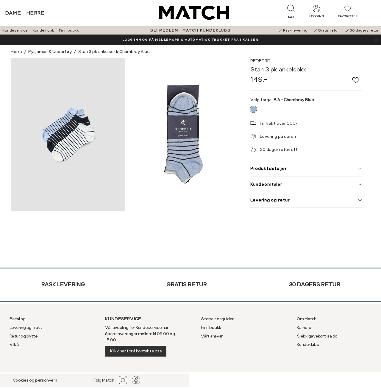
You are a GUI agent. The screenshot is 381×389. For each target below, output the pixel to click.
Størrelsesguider (217, 318)
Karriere (304, 327)
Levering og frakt (26, 327)
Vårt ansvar (211, 336)
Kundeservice (15, 30)
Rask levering (63, 284)
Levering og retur (306, 200)
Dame (13, 13)
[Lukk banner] (376, 40)
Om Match (306, 318)
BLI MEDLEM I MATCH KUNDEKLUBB (190, 30)
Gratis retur (186, 284)
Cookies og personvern (35, 380)
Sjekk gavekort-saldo (317, 336)
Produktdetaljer (306, 168)
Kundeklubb (43, 30)
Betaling (18, 318)
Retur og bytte (24, 336)
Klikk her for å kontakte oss (136, 351)
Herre (35, 13)
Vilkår (15, 344)
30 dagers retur (314, 284)
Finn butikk (69, 30)
